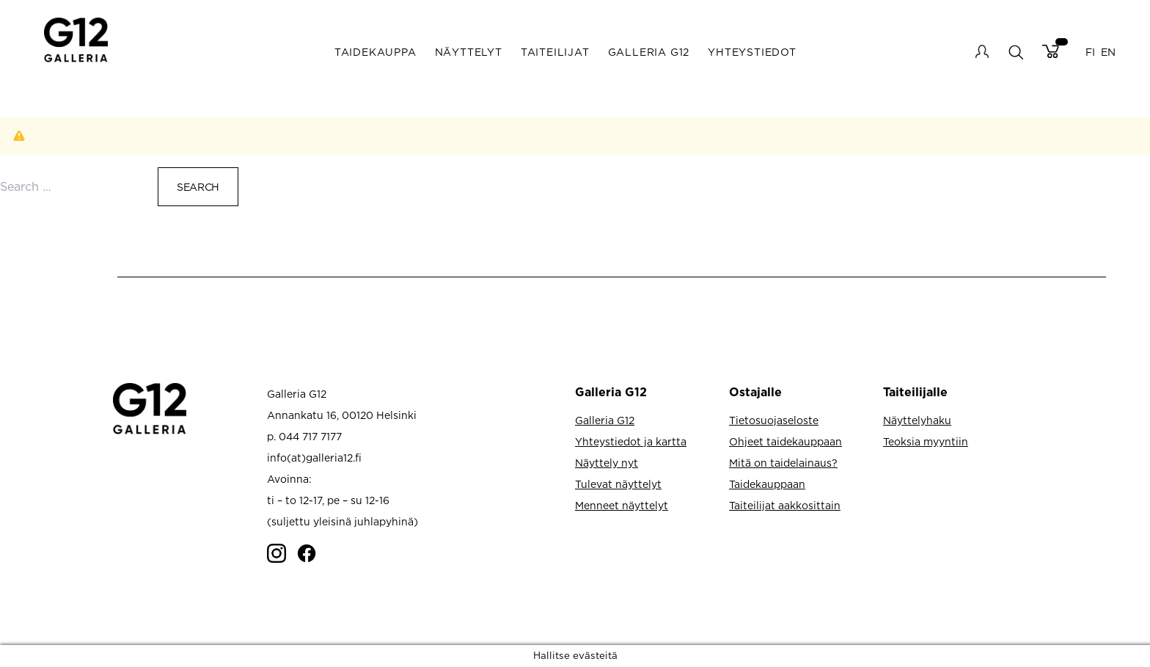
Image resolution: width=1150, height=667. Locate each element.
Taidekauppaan (767, 483)
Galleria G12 (649, 51)
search (1015, 51)
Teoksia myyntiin (925, 441)
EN (1108, 51)
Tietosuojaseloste (773, 420)
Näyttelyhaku (917, 420)
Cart (1050, 51)
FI (1090, 51)
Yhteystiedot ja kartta (630, 441)
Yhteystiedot (752, 51)
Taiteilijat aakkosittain (784, 505)
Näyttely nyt (606, 462)
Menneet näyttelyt (621, 505)
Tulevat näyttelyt (618, 483)
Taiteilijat (555, 51)
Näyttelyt (468, 51)
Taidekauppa (375, 51)
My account (982, 51)
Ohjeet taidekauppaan (785, 441)
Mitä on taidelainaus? (783, 462)
